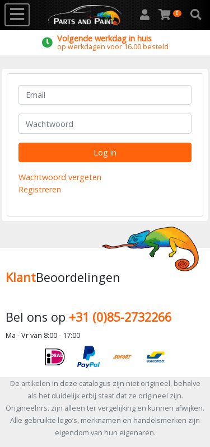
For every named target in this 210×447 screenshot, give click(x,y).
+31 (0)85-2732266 (120, 317)
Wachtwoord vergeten (59, 177)
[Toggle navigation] (17, 14)
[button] (196, 15)
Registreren (39, 189)
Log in (105, 152)
